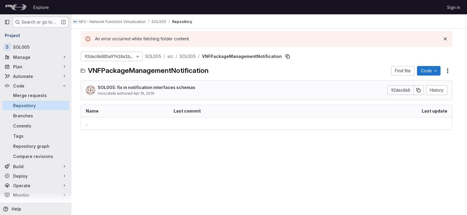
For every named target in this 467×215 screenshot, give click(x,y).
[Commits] (35, 125)
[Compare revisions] (35, 156)
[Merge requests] (35, 95)
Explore (41, 7)
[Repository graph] (35, 146)
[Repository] (35, 105)
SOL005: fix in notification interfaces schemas (149, 87)
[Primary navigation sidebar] (7, 22)
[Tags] (35, 136)
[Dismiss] (448, 38)
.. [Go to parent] (89, 123)
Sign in (453, 7)
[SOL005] (35, 47)
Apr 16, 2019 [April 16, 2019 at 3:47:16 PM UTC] (146, 93)
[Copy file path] (290, 56)
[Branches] (35, 115)
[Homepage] (16, 7)
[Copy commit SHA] (421, 90)
